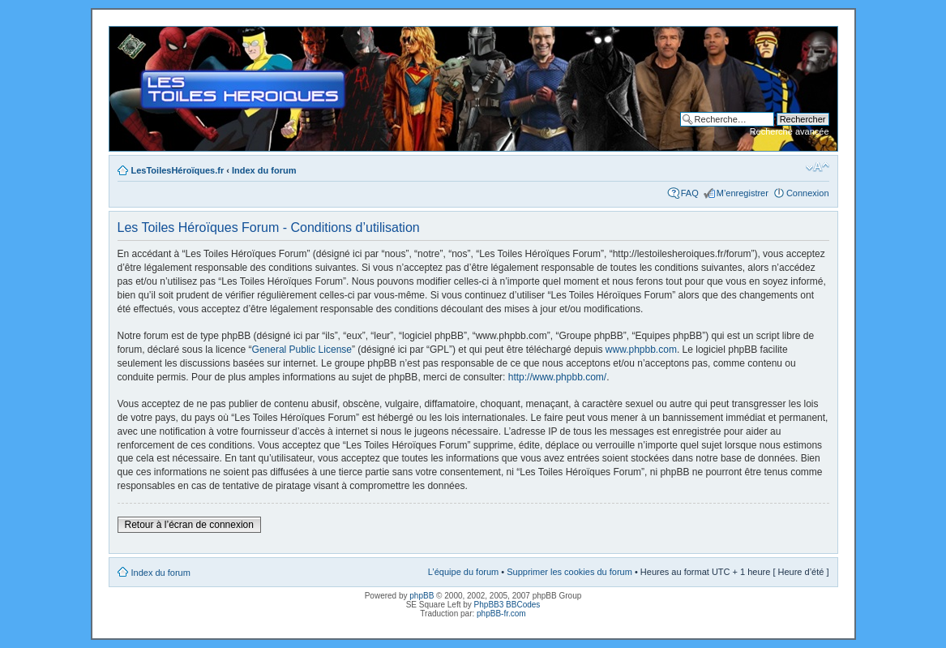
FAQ (690, 193)
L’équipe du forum (463, 572)
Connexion (807, 193)
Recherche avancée (789, 131)
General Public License (302, 349)
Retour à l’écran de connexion (189, 524)
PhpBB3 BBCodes (507, 604)
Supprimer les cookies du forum (569, 572)
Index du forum (264, 170)
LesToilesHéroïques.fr (178, 170)
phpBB (421, 595)
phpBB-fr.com (501, 613)
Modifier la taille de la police (817, 167)
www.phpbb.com (641, 349)
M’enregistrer (742, 193)
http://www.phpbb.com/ (557, 377)
